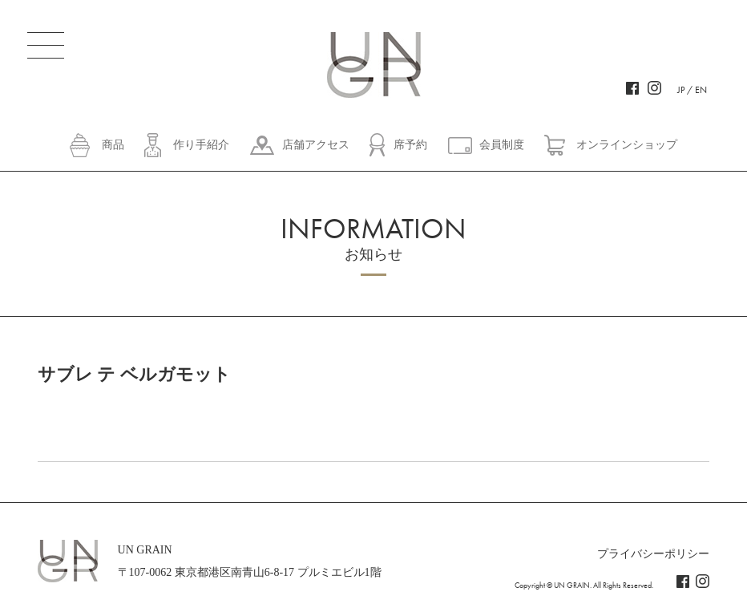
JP (680, 89)
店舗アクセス (315, 145)
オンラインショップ (626, 145)
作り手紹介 (201, 145)
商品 (113, 145)
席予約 (410, 145)
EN (701, 89)
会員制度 (501, 145)
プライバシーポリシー (653, 554)
